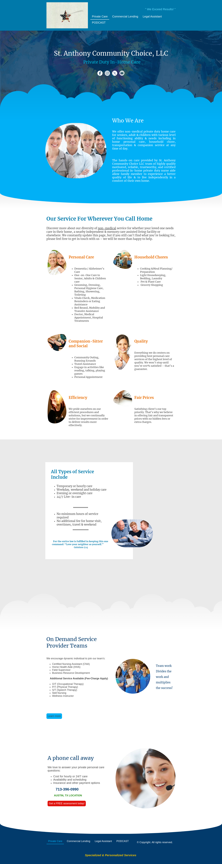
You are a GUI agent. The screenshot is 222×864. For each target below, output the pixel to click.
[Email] (122, 73)
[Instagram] (107, 73)
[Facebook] (100, 73)
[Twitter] (114, 73)
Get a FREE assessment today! (67, 803)
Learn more (54, 716)
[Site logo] (67, 15)
